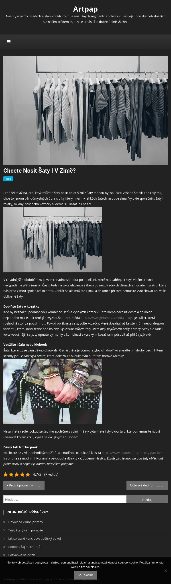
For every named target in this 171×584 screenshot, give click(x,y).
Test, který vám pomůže (25, 530)
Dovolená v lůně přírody (25, 522)
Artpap (85, 9)
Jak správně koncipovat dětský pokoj (34, 538)
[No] (165, 570)
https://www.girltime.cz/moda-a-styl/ (107, 318)
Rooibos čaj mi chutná (24, 547)
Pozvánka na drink (21, 555)
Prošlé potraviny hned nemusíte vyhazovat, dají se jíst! (26, 485)
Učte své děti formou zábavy (148, 485)
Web (8, 178)
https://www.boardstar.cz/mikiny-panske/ (132, 453)
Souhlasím (85, 575)
